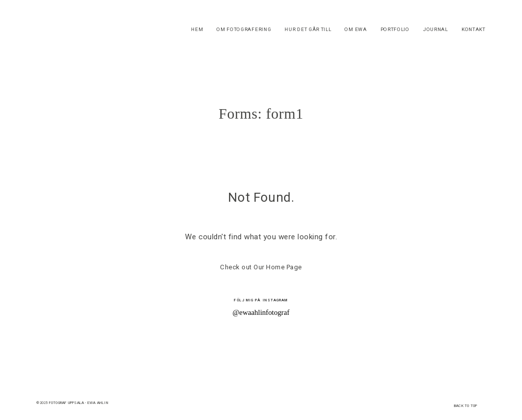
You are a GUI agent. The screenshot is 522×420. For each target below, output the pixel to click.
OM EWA (355, 29)
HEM (197, 29)
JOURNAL (435, 29)
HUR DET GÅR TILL (307, 29)
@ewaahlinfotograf (261, 312)
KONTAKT (474, 29)
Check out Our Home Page (261, 267)
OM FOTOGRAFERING (243, 29)
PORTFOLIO (395, 29)
